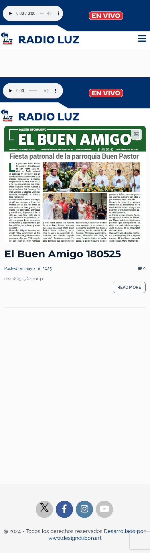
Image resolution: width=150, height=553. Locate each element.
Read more (129, 287)
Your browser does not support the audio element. (33, 13)
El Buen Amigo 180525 (62, 254)
